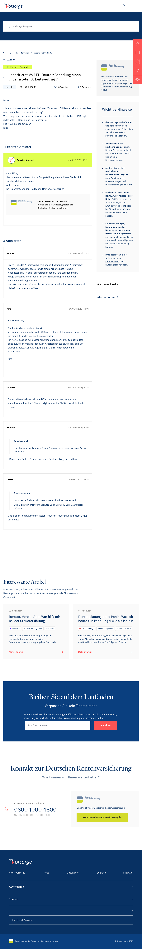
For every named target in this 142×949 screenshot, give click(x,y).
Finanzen (128, 872)
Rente (46, 872)
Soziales (101, 872)
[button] (137, 43)
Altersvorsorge (17, 872)
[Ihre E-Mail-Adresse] (57, 725)
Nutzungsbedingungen (116, 264)
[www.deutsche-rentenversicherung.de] (102, 817)
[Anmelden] (105, 725)
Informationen (112, 261)
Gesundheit (73, 872)
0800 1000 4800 (35, 809)
